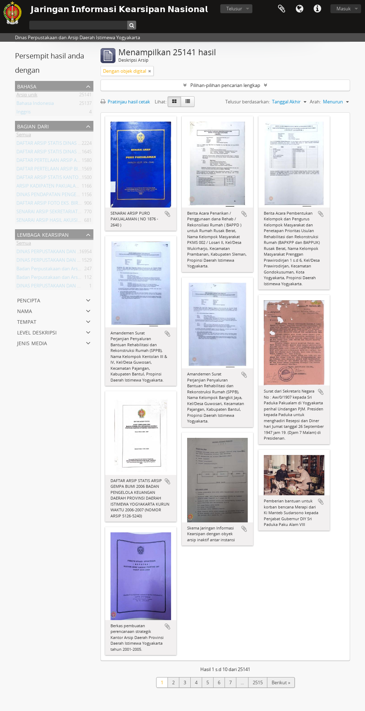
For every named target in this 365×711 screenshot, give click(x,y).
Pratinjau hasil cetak (125, 101)
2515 (258, 682)
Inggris (23, 113)
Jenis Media (32, 342)
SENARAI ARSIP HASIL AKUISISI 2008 (54, 221)
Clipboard (282, 9)
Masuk (343, 8)
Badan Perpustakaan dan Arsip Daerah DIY (61, 278)
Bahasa (299, 9)
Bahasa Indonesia (35, 104)
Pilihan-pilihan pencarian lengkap (225, 85)
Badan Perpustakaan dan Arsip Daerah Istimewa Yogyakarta (79, 270)
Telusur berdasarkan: (247, 101)
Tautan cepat (317, 9)
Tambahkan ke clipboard (167, 214)
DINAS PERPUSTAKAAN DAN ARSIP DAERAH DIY (66, 253)
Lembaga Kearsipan (43, 234)
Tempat (26, 321)
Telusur (234, 8)
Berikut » (281, 682)
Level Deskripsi (37, 332)
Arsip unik (26, 96)
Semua (23, 136)
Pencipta (28, 300)
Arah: (315, 101)
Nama (24, 310)
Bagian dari (33, 126)
